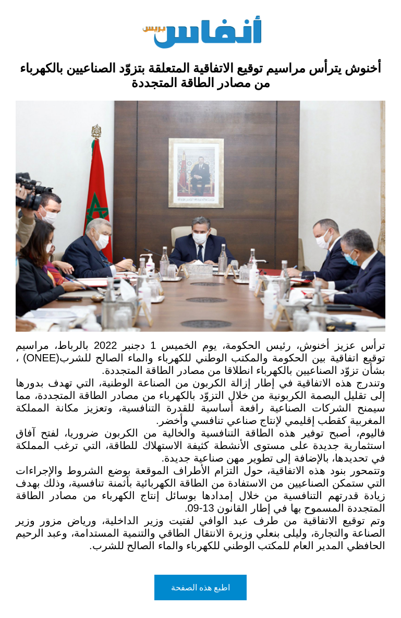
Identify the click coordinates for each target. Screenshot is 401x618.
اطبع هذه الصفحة (200, 587)
